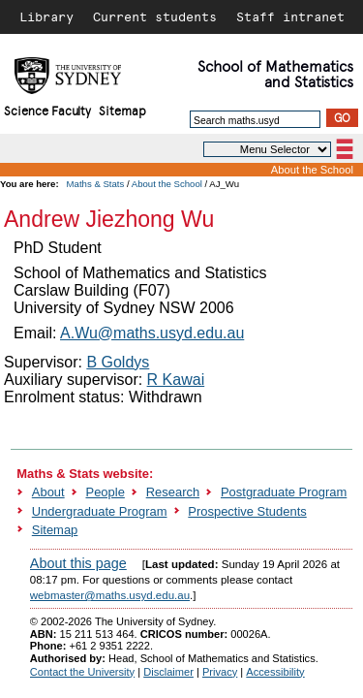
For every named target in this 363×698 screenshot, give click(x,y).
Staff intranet (290, 16)
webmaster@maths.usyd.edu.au (110, 595)
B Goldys (117, 362)
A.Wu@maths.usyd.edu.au (152, 333)
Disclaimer (168, 672)
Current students (155, 16)
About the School (312, 169)
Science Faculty (47, 110)
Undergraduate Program (99, 511)
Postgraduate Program (284, 492)
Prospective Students (247, 511)
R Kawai (176, 379)
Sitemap (122, 110)
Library (46, 16)
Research (172, 492)
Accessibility (275, 672)
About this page (78, 563)
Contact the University (82, 672)
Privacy (219, 672)
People (105, 492)
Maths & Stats (96, 183)
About (48, 492)
